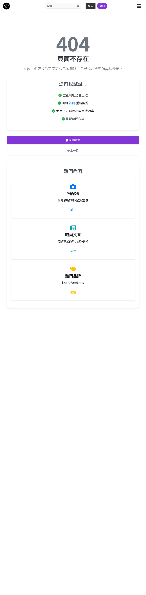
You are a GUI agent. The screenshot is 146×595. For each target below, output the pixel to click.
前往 (73, 210)
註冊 (102, 6)
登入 (90, 6)
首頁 (72, 102)
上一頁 (73, 150)
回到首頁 (73, 140)
